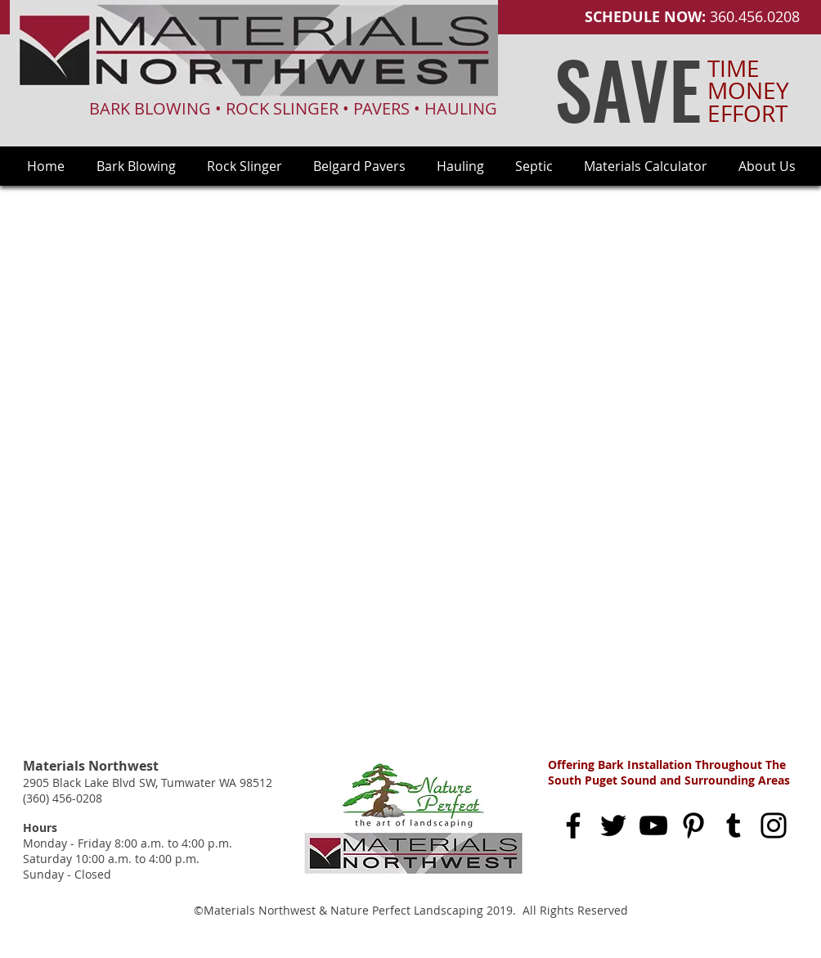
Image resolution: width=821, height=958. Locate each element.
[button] (767, 166)
